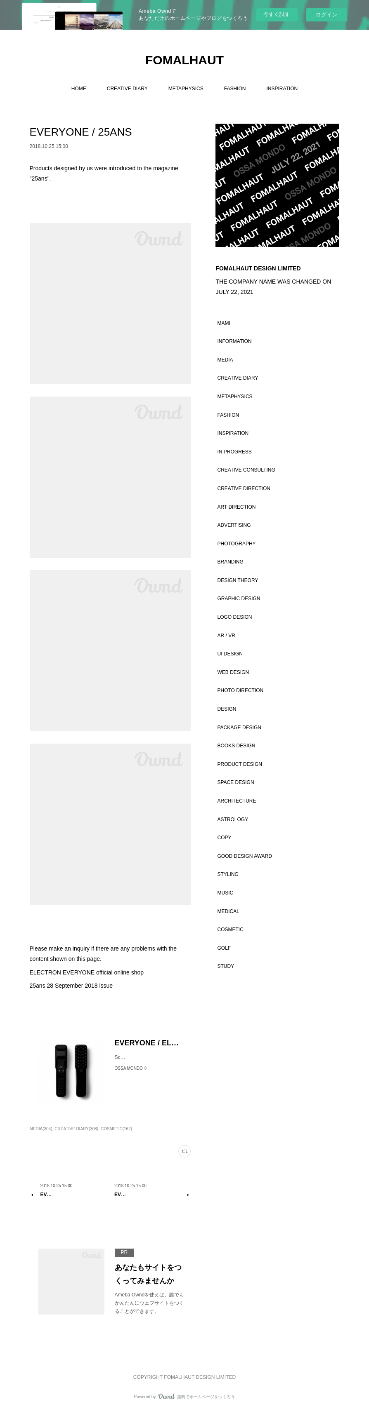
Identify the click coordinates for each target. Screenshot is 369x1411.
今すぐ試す (276, 14)
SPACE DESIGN (235, 782)
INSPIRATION (282, 89)
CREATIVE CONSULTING (246, 470)
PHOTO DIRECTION (240, 690)
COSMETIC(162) (116, 1129)
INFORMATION (234, 341)
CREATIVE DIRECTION (243, 488)
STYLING (227, 874)
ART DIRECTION (236, 507)
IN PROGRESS (234, 452)
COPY (224, 837)
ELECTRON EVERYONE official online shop (87, 972)
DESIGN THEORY (237, 580)
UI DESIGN (229, 654)
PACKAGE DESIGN (239, 727)
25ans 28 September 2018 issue (71, 985)
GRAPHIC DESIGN (238, 598)
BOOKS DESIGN (236, 746)
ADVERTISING (234, 525)
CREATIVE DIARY (127, 89)
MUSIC (225, 893)
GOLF (224, 948)
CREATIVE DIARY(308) (76, 1129)
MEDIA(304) (41, 1129)
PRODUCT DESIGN (239, 764)
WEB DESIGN (233, 672)
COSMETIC (230, 929)
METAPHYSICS (185, 89)
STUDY (225, 966)
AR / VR (226, 636)
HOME (78, 89)
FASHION (235, 89)
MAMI (223, 323)
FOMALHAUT (184, 60)
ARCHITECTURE (236, 801)
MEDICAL (228, 911)
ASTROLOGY (232, 819)
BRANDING (230, 562)
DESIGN (226, 709)
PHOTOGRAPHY (236, 544)
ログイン (326, 15)
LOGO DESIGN (234, 617)
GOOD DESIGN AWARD (244, 856)
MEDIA (225, 360)
